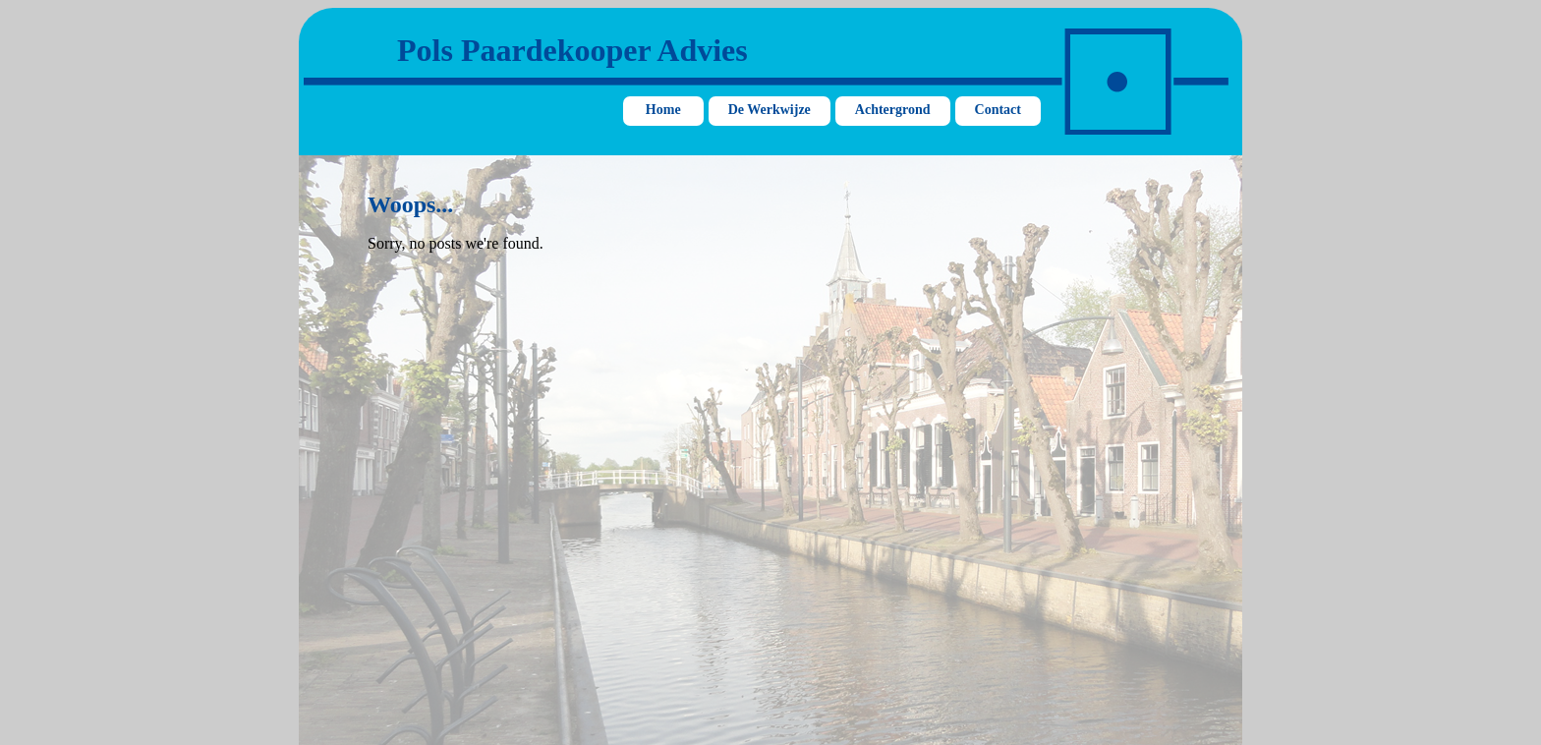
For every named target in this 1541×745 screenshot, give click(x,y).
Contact (998, 109)
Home (663, 109)
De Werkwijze (769, 109)
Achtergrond (893, 109)
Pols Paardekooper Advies (572, 50)
